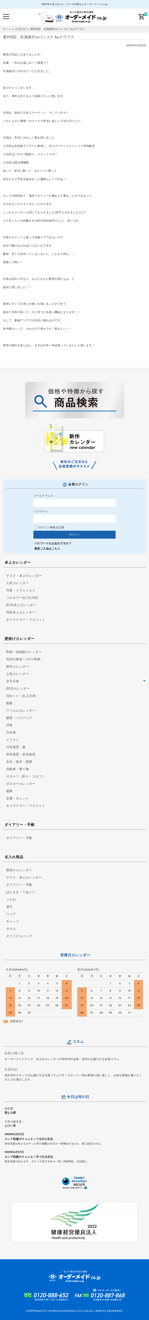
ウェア (11, 914)
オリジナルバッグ (19, 936)
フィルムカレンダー (21, 710)
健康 (9, 791)
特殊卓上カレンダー (21, 612)
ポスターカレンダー (21, 784)
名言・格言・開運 (19, 762)
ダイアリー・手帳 (19, 838)
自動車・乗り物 (17, 769)
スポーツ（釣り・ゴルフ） (25, 776)
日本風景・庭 (16, 747)
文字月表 (12, 681)
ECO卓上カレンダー (21, 605)
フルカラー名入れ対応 (22, 598)
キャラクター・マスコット (25, 620)
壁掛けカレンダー (19, 870)
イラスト (12, 740)
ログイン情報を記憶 (49, 527)
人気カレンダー (17, 583)
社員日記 (11, 1069)
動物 (9, 703)
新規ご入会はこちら (47, 548)
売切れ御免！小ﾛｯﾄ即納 (23, 659)
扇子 (9, 907)
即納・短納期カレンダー (24, 652)
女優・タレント (17, 798)
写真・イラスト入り (21, 590)
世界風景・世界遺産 (21, 754)
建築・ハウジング (19, 718)
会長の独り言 (14, 1053)
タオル (11, 929)
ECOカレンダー (18, 688)
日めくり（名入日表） (22, 696)
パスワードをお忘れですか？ (53, 543)
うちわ (11, 899)
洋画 (9, 725)
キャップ (12, 921)
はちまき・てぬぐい (21, 892)
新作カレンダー (17, 666)
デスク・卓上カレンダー (24, 576)
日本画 (11, 732)
